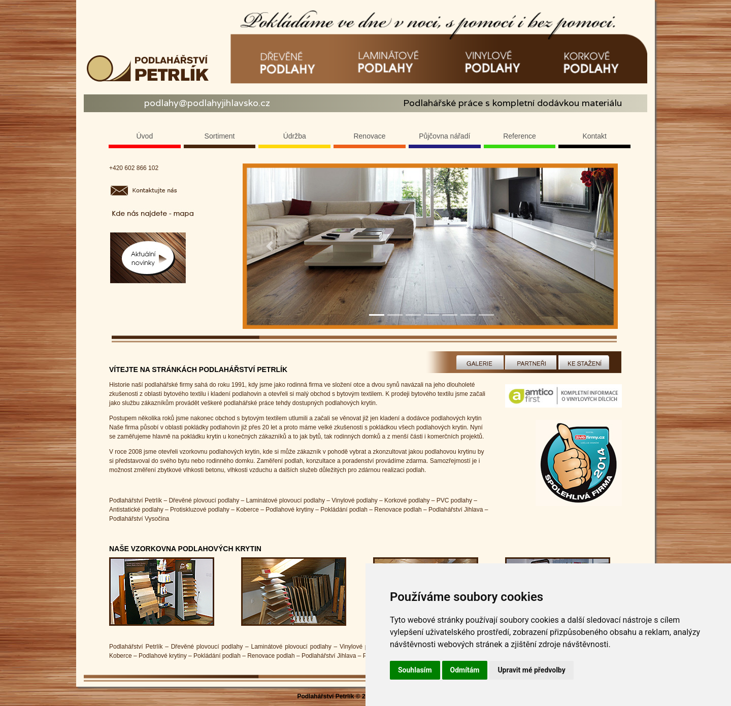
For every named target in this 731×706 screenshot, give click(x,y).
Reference (519, 136)
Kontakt (594, 136)
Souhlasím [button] (415, 670)
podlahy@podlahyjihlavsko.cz (207, 103)
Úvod (145, 136)
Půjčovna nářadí (444, 136)
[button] (269, 246)
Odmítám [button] (465, 670)
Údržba (294, 136)
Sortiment (220, 136)
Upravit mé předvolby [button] (531, 670)
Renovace (369, 136)
